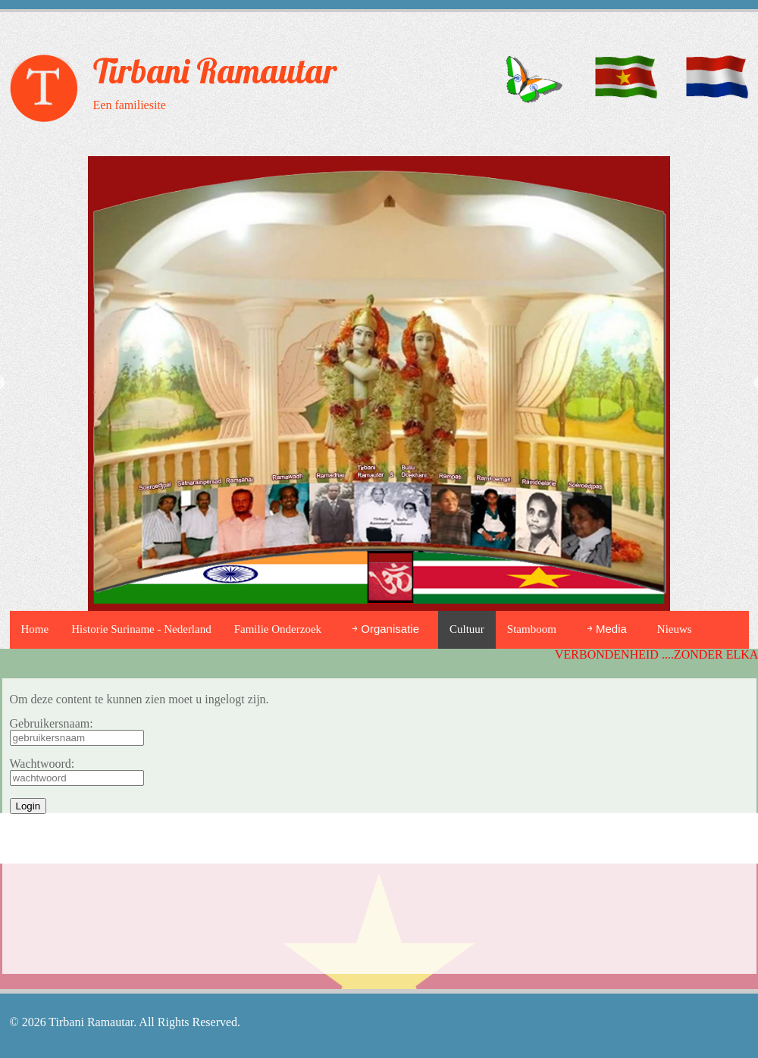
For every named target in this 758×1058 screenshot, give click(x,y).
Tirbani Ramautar (215, 70)
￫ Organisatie (385, 628)
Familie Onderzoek (277, 629)
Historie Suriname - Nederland (141, 629)
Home (35, 629)
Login (28, 806)
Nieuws (674, 629)
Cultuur (466, 629)
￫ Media (607, 628)
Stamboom (531, 629)
